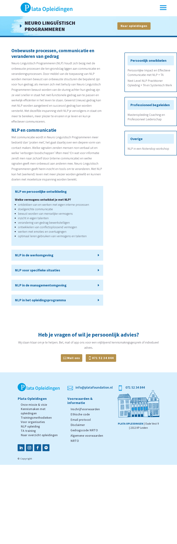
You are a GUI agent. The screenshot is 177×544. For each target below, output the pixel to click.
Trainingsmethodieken (36, 418)
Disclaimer (78, 425)
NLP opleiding (30, 426)
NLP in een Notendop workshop (148, 149)
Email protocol (81, 420)
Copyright (26, 458)
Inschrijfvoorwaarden (85, 409)
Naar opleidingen (134, 26)
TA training (28, 431)
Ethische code (80, 414)
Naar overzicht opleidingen (39, 435)
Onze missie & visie (34, 405)
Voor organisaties (33, 422)
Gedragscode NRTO (84, 430)
